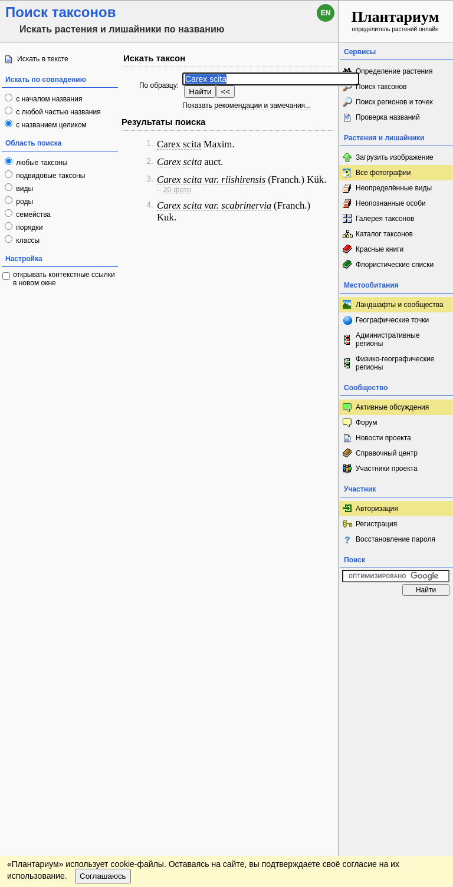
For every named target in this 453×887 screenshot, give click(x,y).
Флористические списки (395, 265)
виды (23, 188)
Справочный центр (387, 453)
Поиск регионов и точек (394, 102)
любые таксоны (40, 163)
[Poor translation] (43, 708)
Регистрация (376, 524)
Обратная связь (90, 612)
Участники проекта (387, 468)
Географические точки (392, 320)
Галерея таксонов (385, 219)
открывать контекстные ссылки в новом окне (64, 279)
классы (27, 240)
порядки (28, 227)
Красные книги (379, 249)
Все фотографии (383, 173)
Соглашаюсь (103, 646)
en (326, 13)
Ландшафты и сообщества (400, 305)
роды (23, 201)
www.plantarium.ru (396, 612)
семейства (32, 214)
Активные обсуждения (392, 407)
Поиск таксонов (381, 87)
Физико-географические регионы (395, 363)
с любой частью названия (57, 112)
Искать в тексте (42, 59)
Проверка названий (388, 117)
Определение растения (394, 71)
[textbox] (270, 78)
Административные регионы (387, 339)
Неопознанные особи (391, 203)
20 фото (177, 190)
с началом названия (48, 99)
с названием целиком (50, 125)
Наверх (320, 612)
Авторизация (377, 508)
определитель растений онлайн (395, 20)
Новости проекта (383, 438)
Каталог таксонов (384, 234)
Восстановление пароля (395, 539)
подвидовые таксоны (50, 176)
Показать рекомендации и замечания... (246, 105)
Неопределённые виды (394, 188)
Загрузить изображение (395, 157)
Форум (366, 422)
